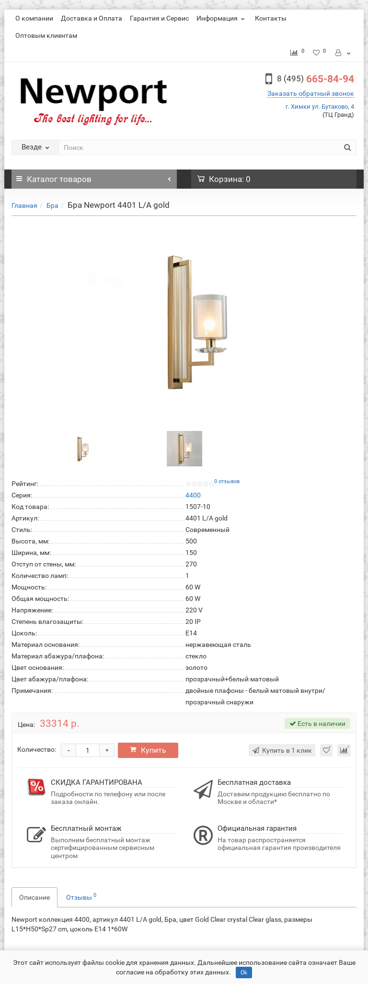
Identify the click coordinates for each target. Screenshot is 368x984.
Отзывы (81, 896)
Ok (244, 972)
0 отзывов (227, 481)
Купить (149, 750)
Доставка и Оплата (91, 18)
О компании (34, 18)
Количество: (36, 749)
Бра (52, 205)
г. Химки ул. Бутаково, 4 (320, 106)
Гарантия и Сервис (159, 18)
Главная (24, 205)
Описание (34, 897)
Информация (221, 18)
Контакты (271, 18)
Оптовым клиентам (46, 35)
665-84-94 (315, 79)
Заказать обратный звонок (310, 93)
